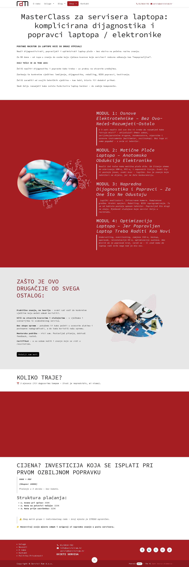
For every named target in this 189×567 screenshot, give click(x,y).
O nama (22, 550)
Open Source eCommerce (162, 564)
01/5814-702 (66, 545)
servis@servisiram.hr (70, 551)
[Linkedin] (149, 549)
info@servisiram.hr (71, 548)
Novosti (23, 547)
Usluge (22, 544)
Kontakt (23, 553)
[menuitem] (36, 3)
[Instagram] (162, 549)
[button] (94, 560)
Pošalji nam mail (28, 354)
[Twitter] (155, 549)
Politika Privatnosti (31, 555)
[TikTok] (169, 549)
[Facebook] (142, 549)
